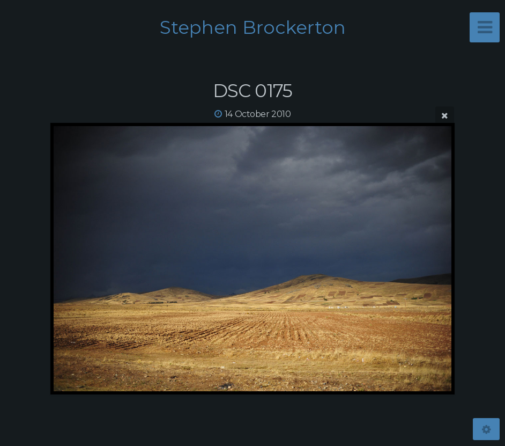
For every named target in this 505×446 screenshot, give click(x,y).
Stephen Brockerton (253, 27)
